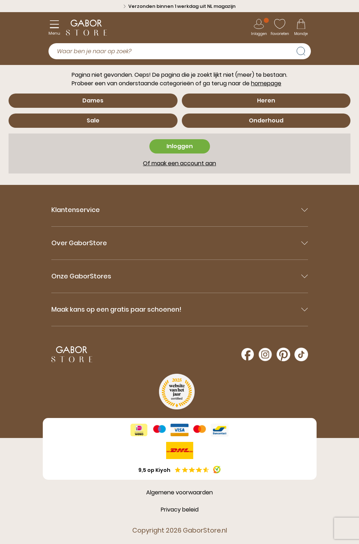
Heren (266, 100)
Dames (92, 100)
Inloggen (179, 146)
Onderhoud (266, 120)
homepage (266, 83)
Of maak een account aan (179, 163)
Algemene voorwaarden (179, 492)
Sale (93, 120)
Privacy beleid (180, 509)
